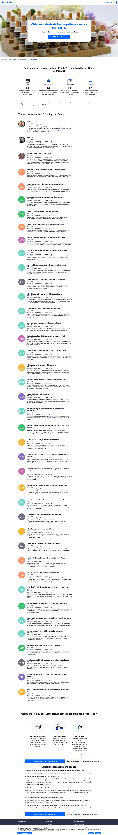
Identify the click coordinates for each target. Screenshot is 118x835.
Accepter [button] (98, 833)
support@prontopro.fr (79, 824)
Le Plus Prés (49, 824)
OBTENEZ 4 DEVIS (59, 36)
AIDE (19, 824)
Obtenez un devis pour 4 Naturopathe (45, 761)
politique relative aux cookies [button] (42, 828)
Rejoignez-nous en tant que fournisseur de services (80, 761)
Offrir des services (109, 2)
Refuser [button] (91, 833)
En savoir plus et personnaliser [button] (24, 833)
